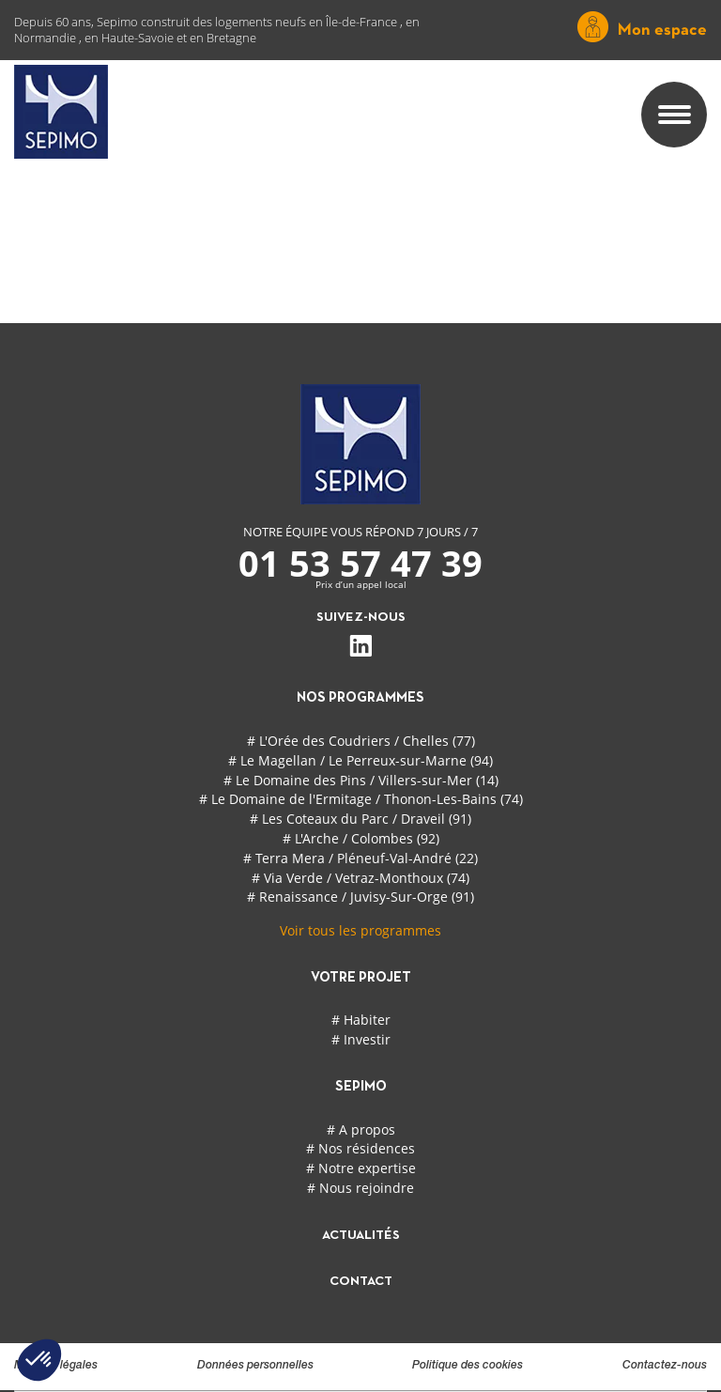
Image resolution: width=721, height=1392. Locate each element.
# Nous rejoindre (360, 1188)
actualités (361, 1236)
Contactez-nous (664, 1365)
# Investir (361, 1039)
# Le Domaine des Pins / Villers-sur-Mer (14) (361, 780)
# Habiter (361, 1020)
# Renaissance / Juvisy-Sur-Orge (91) (360, 896)
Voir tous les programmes (360, 930)
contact (361, 1282)
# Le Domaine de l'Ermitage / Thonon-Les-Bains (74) (361, 799)
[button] (39, 1360)
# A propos (361, 1129)
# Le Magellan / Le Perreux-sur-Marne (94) (360, 760)
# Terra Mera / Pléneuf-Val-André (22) (360, 858)
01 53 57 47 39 (360, 562)
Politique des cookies (467, 1365)
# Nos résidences (360, 1148)
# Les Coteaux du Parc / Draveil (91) (360, 818)
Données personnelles (255, 1365)
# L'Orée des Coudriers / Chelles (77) (361, 741)
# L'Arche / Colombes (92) (361, 838)
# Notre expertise (361, 1168)
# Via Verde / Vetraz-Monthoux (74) (360, 878)
